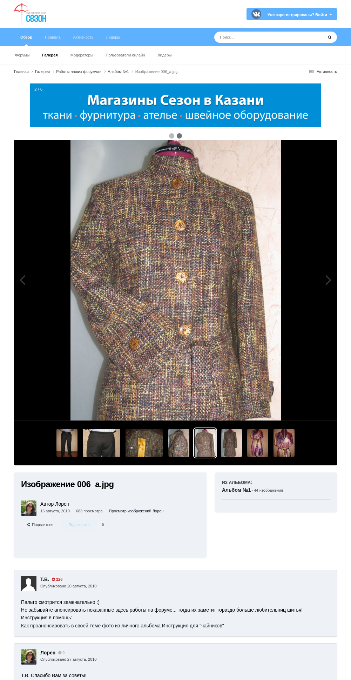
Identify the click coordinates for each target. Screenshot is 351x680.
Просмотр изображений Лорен (136, 511)
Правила (53, 37)
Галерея (50, 55)
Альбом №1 (236, 490)
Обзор (26, 40)
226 (57, 579)
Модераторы (81, 55)
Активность (83, 37)
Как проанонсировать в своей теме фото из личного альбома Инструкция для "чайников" (122, 625)
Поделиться (40, 525)
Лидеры (164, 55)
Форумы (22, 55)
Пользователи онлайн (125, 55)
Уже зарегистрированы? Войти (300, 15)
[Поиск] (255, 37)
